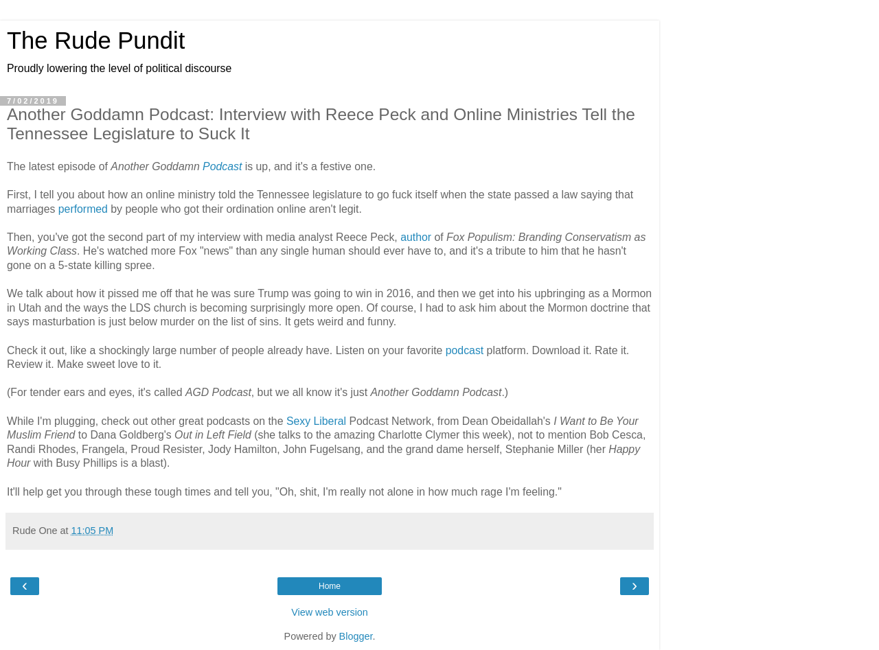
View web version (329, 612)
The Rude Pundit (96, 40)
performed (83, 209)
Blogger (356, 636)
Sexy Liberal (318, 421)
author (415, 237)
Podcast (222, 166)
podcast (464, 350)
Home (330, 586)
